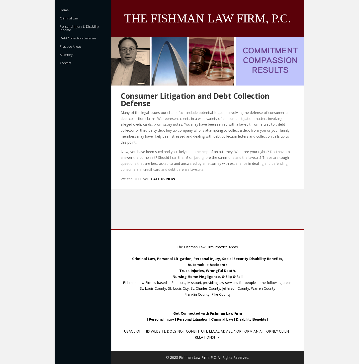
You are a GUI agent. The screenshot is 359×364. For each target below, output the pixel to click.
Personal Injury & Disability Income (79, 28)
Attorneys (67, 55)
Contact (65, 63)
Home (64, 10)
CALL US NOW (163, 179)
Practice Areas (70, 47)
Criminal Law (69, 18)
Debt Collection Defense (78, 38)
